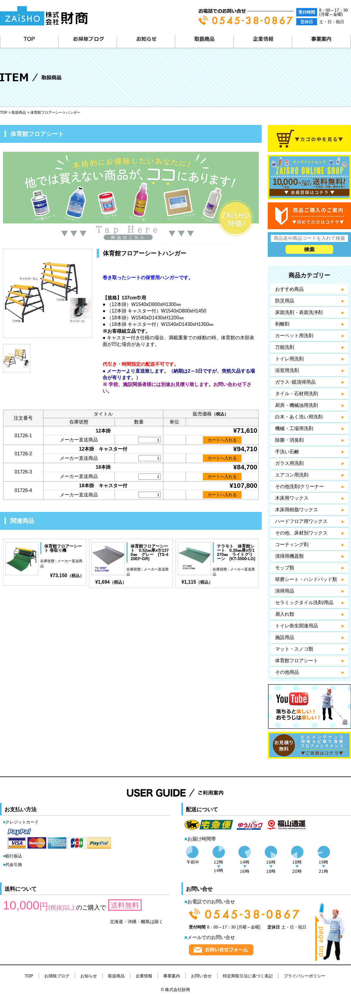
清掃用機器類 (289, 556)
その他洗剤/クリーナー (299, 486)
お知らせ (146, 41)
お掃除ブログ (87, 41)
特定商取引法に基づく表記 (248, 975)
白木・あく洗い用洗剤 (299, 416)
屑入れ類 (284, 614)
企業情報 (262, 41)
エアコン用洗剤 (291, 474)
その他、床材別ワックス (301, 532)
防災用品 (284, 300)
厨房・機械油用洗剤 (296, 405)
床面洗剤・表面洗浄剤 (299, 312)
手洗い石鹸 (287, 451)
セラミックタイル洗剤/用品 (304, 602)
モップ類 (284, 567)
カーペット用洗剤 (294, 335)
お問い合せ (201, 975)
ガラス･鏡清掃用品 (295, 382)
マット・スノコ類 (294, 648)
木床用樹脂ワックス (296, 509)
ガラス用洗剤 (289, 463)
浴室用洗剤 (287, 370)
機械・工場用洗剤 (294, 428)
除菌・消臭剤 (289, 440)
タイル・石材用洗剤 (296, 393)
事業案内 (321, 41)
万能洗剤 (284, 347)
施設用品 (284, 637)
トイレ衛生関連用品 (296, 625)
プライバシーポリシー (304, 975)
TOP (29, 41)
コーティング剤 (291, 544)
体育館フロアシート (296, 660)
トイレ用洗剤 (289, 358)
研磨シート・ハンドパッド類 (306, 579)
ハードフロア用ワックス (301, 521)
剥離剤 (282, 323)
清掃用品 (284, 590)
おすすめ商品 (289, 289)
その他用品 (287, 672)
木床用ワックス (291, 498)
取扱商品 (204, 41)
